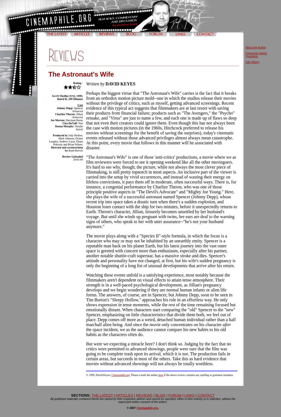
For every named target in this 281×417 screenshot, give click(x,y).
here (161, 375)
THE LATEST (102, 395)
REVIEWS (144, 395)
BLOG (160, 395)
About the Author (255, 47)
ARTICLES (124, 395)
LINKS (189, 395)
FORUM (174, 395)
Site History (252, 62)
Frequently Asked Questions (256, 55)
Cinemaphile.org (120, 375)
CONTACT (206, 395)
